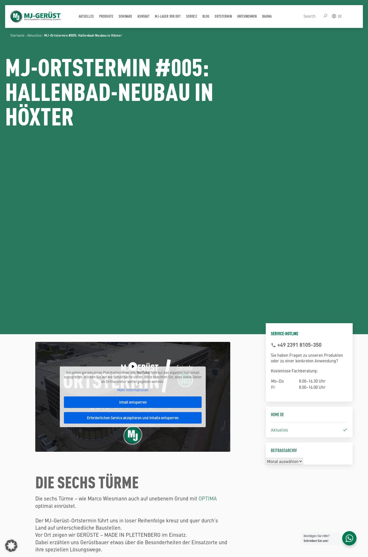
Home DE (277, 414)
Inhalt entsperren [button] (133, 402)
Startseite (17, 35)
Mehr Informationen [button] (132, 390)
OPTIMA (208, 498)
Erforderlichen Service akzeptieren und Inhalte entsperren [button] (133, 417)
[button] (11, 545)
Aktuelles (34, 35)
